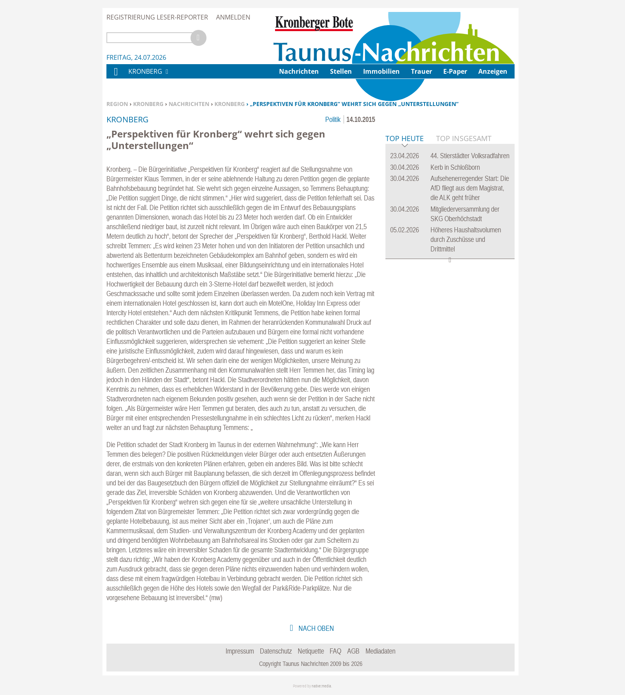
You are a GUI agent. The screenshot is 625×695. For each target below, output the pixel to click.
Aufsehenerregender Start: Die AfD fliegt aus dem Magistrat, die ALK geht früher (469, 310)
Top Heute (404, 261)
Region (117, 104)
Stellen (341, 71)
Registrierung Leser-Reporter (157, 17)
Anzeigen (492, 71)
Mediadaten (380, 651)
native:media (321, 686)
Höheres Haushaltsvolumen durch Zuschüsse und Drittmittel (465, 361)
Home (115, 77)
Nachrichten (189, 104)
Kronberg (148, 104)
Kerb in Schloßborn (455, 289)
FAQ (335, 651)
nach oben (315, 628)
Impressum (240, 651)
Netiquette (311, 651)
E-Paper (455, 71)
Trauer (421, 71)
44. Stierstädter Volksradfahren (469, 277)
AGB (353, 651)
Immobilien (381, 71)
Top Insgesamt (463, 260)
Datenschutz (276, 651)
